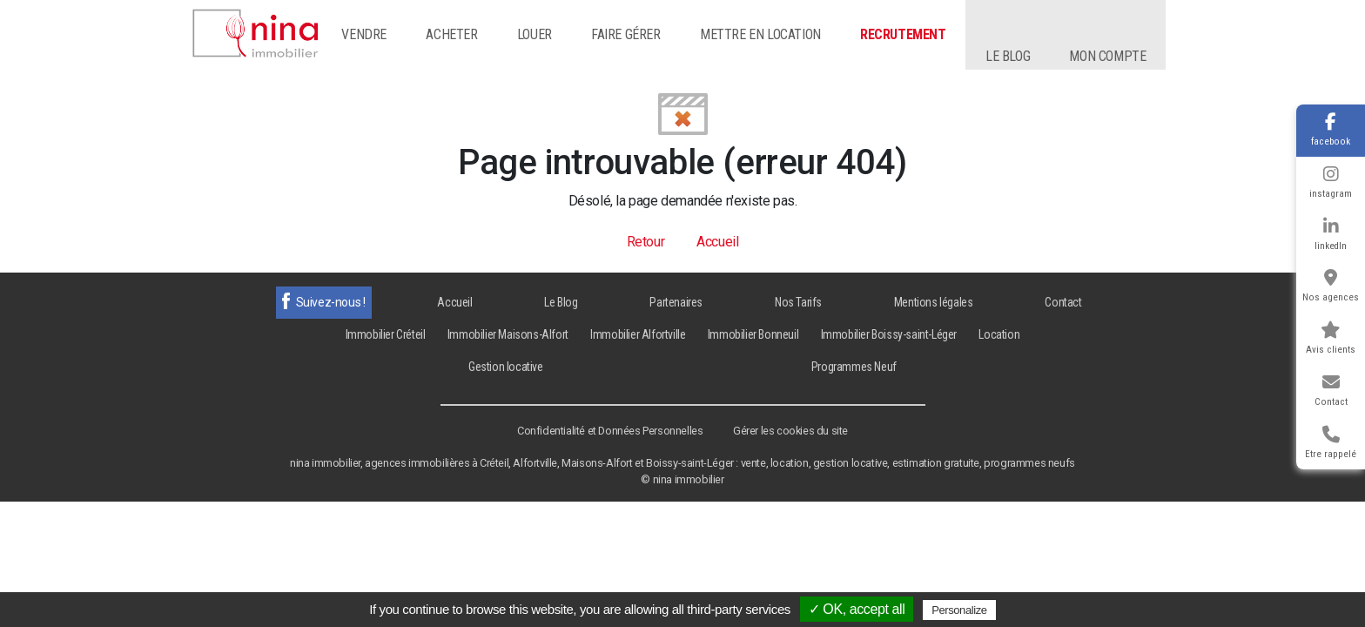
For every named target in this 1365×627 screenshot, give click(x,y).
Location (998, 334)
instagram (1330, 182)
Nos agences (1330, 286)
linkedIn (1331, 235)
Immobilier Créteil (386, 334)
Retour (646, 241)
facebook (1330, 130)
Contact (1331, 391)
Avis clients (1330, 338)
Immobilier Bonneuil (753, 334)
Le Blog (560, 302)
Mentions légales (933, 302)
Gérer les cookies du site (790, 430)
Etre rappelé (1330, 443)
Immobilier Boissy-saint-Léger (889, 334)
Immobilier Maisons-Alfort (507, 334)
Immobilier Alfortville (637, 334)
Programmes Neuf (854, 367)
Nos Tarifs (798, 302)
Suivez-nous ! (331, 302)
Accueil (717, 241)
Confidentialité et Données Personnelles (610, 430)
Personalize (959, 610)
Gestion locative (505, 367)
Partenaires (676, 302)
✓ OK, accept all (857, 609)
